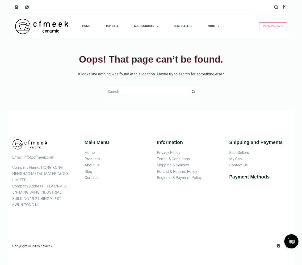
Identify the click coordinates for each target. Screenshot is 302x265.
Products (92, 159)
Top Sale (112, 26)
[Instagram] (16, 7)
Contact (91, 177)
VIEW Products (273, 26)
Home (86, 26)
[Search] (276, 7)
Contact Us (238, 165)
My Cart (236, 159)
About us (92, 165)
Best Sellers (239, 152)
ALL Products (147, 26)
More (215, 26)
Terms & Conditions (173, 159)
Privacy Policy (168, 152)
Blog (88, 171)
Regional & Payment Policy (179, 177)
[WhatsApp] (27, 7)
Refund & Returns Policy (177, 171)
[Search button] (193, 91)
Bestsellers (183, 26)
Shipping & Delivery (173, 165)
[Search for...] (146, 91)
